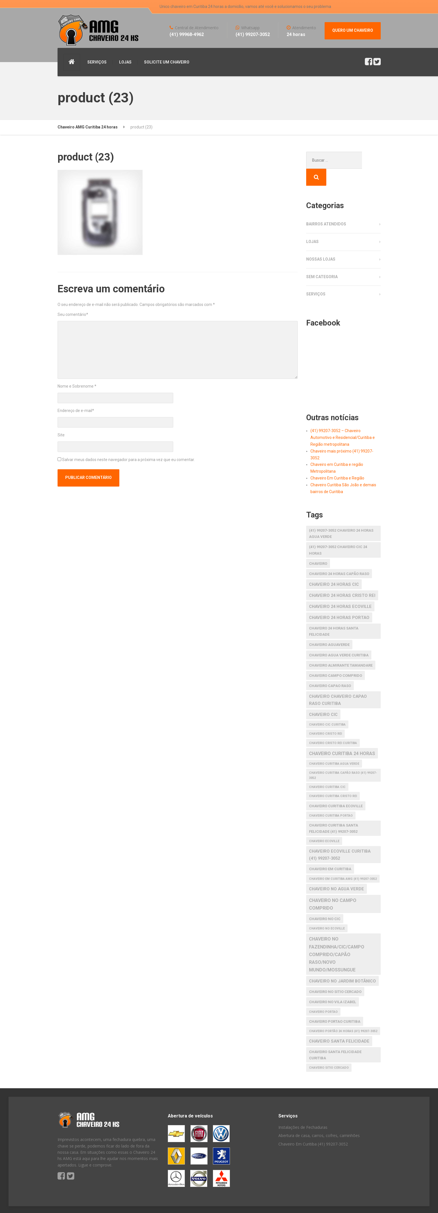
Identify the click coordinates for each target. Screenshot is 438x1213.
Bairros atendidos (326, 207)
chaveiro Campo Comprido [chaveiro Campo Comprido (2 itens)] (335, 658)
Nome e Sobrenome (77, 386)
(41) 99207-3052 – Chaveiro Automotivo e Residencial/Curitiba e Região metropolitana (342, 420)
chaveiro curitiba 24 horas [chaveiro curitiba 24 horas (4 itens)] (342, 736)
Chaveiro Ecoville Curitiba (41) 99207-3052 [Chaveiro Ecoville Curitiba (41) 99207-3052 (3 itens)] (340, 838)
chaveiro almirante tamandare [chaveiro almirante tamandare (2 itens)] (341, 648)
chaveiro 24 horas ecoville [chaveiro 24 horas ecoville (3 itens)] (340, 589)
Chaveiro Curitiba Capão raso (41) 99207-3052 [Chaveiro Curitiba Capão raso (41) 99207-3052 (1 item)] (343, 758)
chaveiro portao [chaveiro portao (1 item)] (323, 995)
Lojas (312, 224)
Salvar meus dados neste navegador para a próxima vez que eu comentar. (128, 459)
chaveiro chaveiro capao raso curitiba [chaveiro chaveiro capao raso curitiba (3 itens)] (338, 683)
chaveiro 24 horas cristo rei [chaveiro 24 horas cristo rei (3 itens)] (342, 578)
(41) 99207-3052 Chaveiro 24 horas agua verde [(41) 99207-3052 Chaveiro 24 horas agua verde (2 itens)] (341, 516)
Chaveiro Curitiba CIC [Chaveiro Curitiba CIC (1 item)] (327, 770)
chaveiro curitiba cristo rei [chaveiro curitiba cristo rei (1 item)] (333, 779)
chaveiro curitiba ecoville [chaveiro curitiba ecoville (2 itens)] (336, 789)
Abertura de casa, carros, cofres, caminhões (319, 1118)
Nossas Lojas (320, 242)
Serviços (315, 277)
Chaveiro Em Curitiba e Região (337, 461)
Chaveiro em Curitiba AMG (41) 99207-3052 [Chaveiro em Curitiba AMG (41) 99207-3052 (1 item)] (343, 862)
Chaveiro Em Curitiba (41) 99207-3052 (313, 1127)
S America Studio (108, 1201)
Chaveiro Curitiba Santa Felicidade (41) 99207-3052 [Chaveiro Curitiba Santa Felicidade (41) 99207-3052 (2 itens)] (333, 811)
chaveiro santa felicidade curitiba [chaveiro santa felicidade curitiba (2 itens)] (335, 1038)
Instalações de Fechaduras (302, 1110)
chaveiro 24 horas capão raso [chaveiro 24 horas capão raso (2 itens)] (339, 557)
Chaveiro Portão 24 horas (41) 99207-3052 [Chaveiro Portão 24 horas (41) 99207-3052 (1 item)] (343, 1014)
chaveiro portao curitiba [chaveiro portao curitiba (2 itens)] (334, 1004)
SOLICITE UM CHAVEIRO (166, 62)
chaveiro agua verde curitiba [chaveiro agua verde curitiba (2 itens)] (339, 638)
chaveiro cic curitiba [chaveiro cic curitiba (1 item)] (327, 707)
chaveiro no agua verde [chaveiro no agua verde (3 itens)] (336, 871)
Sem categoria (322, 259)
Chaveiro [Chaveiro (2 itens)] (318, 546)
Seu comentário (73, 314)
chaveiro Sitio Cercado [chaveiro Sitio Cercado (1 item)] (329, 1051)
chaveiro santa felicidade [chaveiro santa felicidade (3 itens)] (339, 1024)
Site (61, 435)
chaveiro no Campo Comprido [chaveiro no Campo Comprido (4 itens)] (332, 887)
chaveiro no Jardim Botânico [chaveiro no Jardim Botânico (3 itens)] (342, 964)
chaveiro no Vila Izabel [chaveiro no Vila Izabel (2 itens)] (332, 985)
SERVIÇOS (97, 62)
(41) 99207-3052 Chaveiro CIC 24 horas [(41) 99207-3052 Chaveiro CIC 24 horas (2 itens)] (338, 533)
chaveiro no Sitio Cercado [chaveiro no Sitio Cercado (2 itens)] (335, 975)
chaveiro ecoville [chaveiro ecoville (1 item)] (324, 824)
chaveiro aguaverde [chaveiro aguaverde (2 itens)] (329, 627)
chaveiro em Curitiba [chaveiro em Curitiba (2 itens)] (330, 852)
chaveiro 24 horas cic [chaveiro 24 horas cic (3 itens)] (334, 567)
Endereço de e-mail (76, 410)
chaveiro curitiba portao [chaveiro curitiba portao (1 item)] (331, 798)
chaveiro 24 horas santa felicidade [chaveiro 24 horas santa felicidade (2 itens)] (333, 614)
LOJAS (125, 62)
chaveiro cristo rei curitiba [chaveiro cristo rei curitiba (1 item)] (333, 726)
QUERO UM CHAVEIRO (352, 30)
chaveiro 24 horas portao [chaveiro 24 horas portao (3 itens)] (339, 600)
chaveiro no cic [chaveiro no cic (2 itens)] (324, 902)
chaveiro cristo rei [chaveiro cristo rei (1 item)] (325, 716)
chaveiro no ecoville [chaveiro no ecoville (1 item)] (327, 911)
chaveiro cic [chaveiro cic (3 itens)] (323, 697)
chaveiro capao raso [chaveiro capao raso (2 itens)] (330, 669)
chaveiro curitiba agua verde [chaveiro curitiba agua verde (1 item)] (334, 747)
